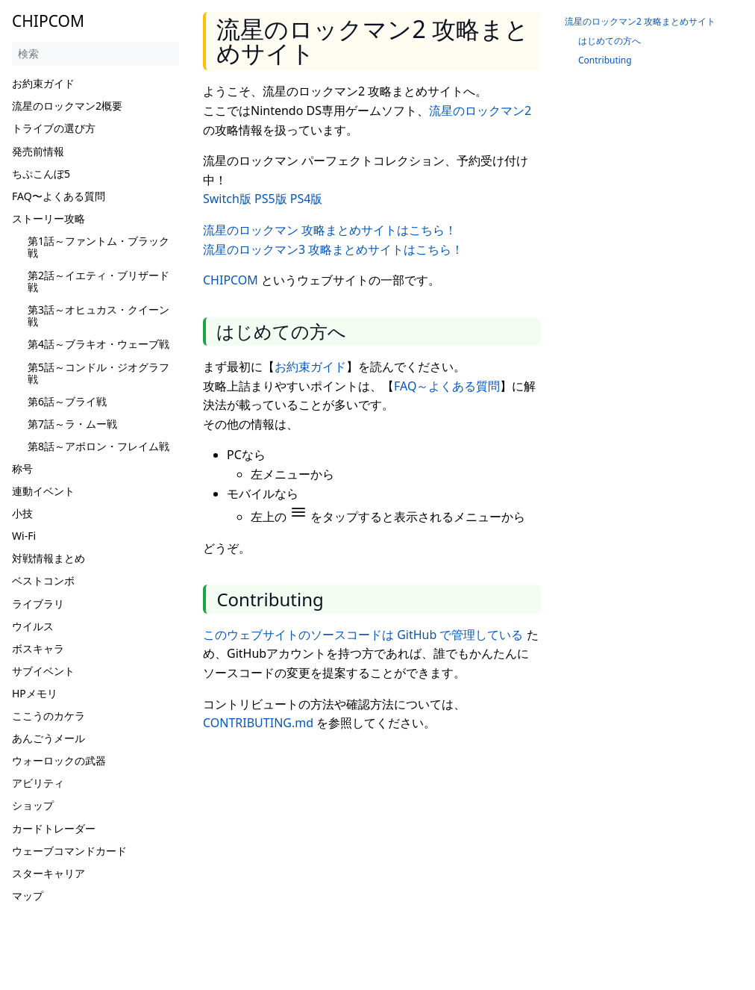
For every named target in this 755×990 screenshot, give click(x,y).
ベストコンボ (43, 580)
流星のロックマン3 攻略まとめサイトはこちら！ (333, 249)
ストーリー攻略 (48, 218)
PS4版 (306, 198)
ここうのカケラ (48, 716)
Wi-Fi (24, 536)
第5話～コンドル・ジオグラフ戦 (98, 373)
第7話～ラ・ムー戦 (72, 424)
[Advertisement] (377, 849)
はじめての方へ (609, 40)
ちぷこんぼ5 (41, 173)
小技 (22, 513)
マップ (27, 895)
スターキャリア (48, 873)
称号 (22, 468)
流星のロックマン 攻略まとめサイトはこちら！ (330, 230)
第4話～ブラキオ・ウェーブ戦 (98, 344)
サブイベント (43, 671)
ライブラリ (38, 604)
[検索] (95, 54)
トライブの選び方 (53, 128)
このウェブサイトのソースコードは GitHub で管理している (363, 634)
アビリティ (38, 783)
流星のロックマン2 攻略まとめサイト (640, 21)
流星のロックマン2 (480, 110)
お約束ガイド (43, 83)
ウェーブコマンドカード (69, 851)
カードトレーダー (53, 828)
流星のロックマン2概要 (67, 106)
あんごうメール (48, 738)
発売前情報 (38, 151)
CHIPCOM (230, 280)
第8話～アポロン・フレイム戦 (98, 446)
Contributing (605, 60)
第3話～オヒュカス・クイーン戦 (98, 315)
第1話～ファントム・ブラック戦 (98, 247)
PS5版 (270, 198)
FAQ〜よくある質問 (58, 196)
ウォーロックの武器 (59, 760)
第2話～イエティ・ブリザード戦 (98, 281)
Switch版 (227, 198)
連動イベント (43, 491)
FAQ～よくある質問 (447, 386)
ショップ (33, 805)
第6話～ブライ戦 (67, 401)
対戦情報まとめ (48, 558)
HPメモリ (34, 693)
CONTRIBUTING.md (258, 723)
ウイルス (33, 626)
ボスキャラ (38, 648)
